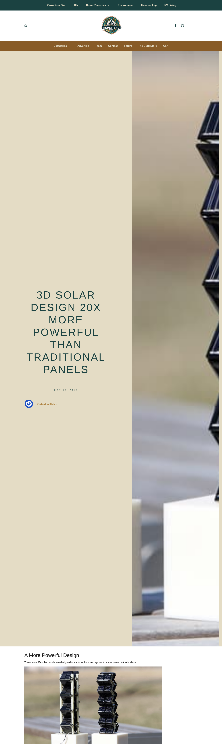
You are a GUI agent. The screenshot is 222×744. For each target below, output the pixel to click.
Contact (113, 46)
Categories (62, 46)
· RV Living (169, 5)
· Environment (124, 5)
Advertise (83, 46)
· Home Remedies (97, 5)
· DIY (75, 5)
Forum (128, 46)
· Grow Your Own (56, 5)
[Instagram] (182, 25)
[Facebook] (175, 25)
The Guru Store (147, 46)
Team (98, 46)
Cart (165, 46)
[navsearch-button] (26, 26)
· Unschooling (148, 5)
